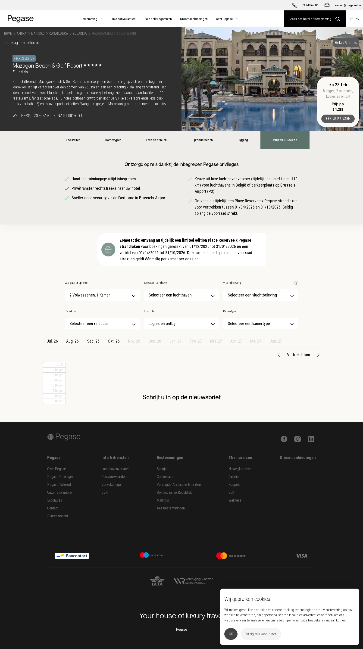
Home (8, 33)
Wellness (234, 500)
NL (357, 18)
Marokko (37, 33)
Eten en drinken (156, 140)
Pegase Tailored (59, 484)
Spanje (162, 469)
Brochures (54, 500)
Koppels (234, 484)
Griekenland (165, 476)
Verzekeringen (111, 484)
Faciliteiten (73, 140)
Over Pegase (56, 469)
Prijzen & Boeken (285, 140)
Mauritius (163, 500)
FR (352, 18)
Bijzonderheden (202, 140)
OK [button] (231, 634)
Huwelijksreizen (239, 469)
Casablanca (58, 33)
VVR (104, 492)
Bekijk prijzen (337, 118)
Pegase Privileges (60, 476)
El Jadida (80, 33)
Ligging (243, 140)
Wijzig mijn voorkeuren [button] (261, 634)
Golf (231, 492)
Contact (53, 508)
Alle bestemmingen (171, 508)
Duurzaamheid (57, 516)
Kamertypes (113, 140)
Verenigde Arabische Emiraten (179, 484)
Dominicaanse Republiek (174, 492)
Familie (233, 476)
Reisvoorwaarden (113, 476)
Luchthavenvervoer (115, 469)
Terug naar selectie (21, 42)
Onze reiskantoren (60, 492)
